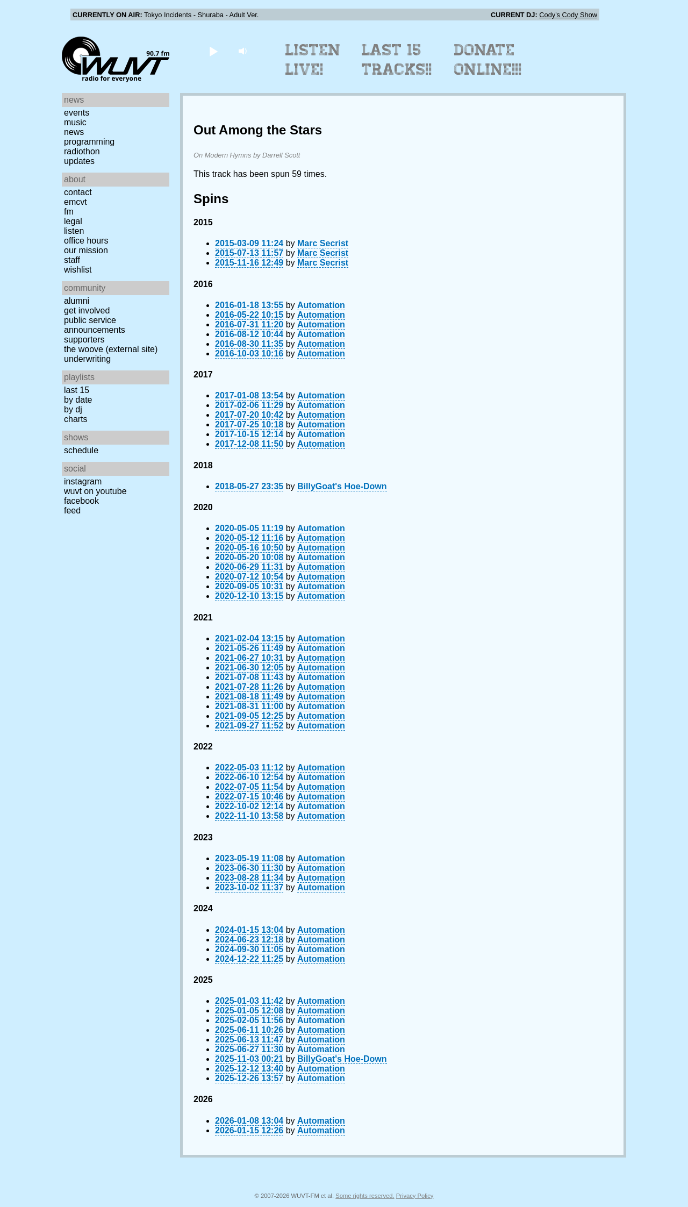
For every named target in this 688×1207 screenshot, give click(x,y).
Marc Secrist (322, 243)
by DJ (73, 409)
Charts (76, 419)
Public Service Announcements (94, 325)
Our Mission (86, 250)
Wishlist (78, 269)
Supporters (84, 339)
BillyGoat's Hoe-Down (341, 486)
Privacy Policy (415, 1195)
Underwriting (87, 358)
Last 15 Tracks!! (397, 59)
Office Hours (86, 240)
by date (78, 399)
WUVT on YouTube (95, 491)
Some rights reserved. (364, 1195)
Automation (321, 305)
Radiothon (82, 151)
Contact (78, 192)
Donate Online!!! (488, 59)
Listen (74, 230)
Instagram (83, 481)
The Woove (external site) (110, 349)
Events (76, 112)
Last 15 (76, 390)
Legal (73, 221)
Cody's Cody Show (568, 15)
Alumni (76, 300)
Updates (79, 161)
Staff (72, 260)
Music (75, 122)
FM (69, 211)
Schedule (81, 450)
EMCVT (75, 201)
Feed (72, 510)
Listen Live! (313, 59)
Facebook (81, 500)
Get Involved (87, 310)
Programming (89, 141)
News (74, 132)
